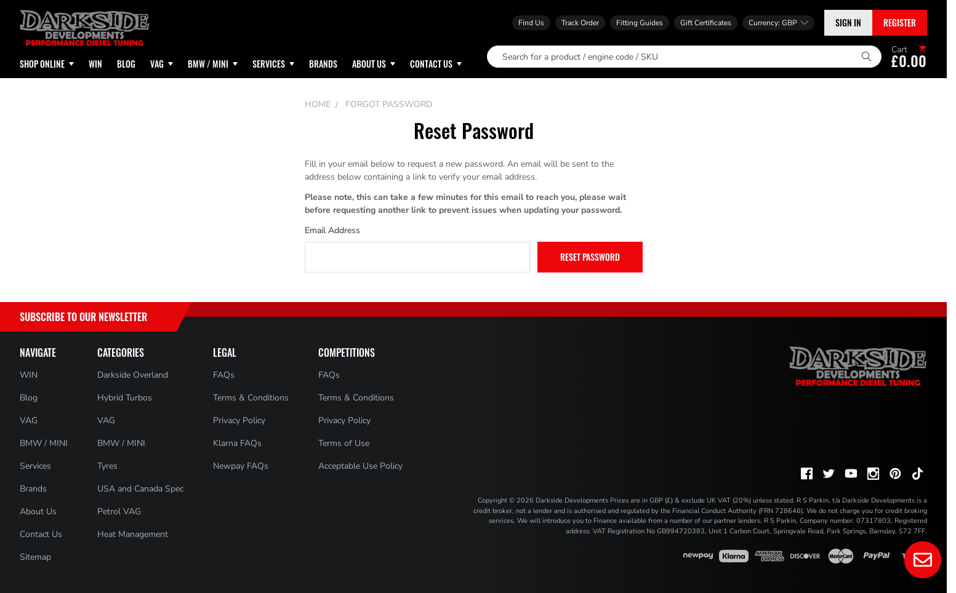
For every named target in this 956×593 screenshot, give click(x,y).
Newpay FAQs (240, 466)
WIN (29, 375)
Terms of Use (343, 443)
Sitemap (35, 557)
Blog (29, 398)
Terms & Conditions (251, 398)
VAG (29, 420)
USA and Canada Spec (140, 489)
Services (35, 466)
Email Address (332, 230)
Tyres (107, 466)
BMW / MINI (44, 443)
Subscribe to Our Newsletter (83, 316)
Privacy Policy (239, 420)
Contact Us (41, 534)
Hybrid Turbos (124, 398)
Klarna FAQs (237, 443)
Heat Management (132, 534)
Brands (33, 489)
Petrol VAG (119, 511)
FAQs (224, 375)
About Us (38, 511)
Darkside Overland (132, 375)
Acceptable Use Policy (360, 466)
